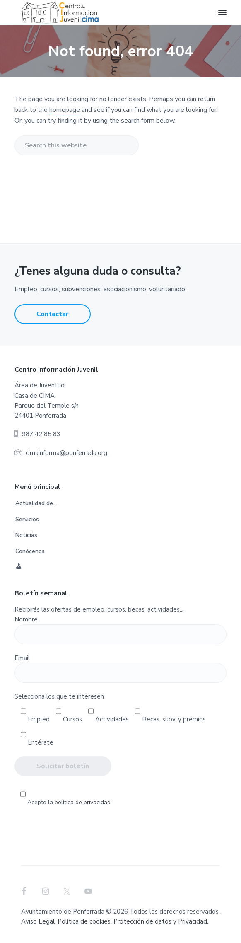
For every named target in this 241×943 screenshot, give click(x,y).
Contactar (52, 314)
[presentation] (120, 832)
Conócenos (30, 551)
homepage (64, 109)
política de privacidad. (83, 802)
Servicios (27, 519)
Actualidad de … (36, 503)
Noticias (26, 535)
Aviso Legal (38, 921)
